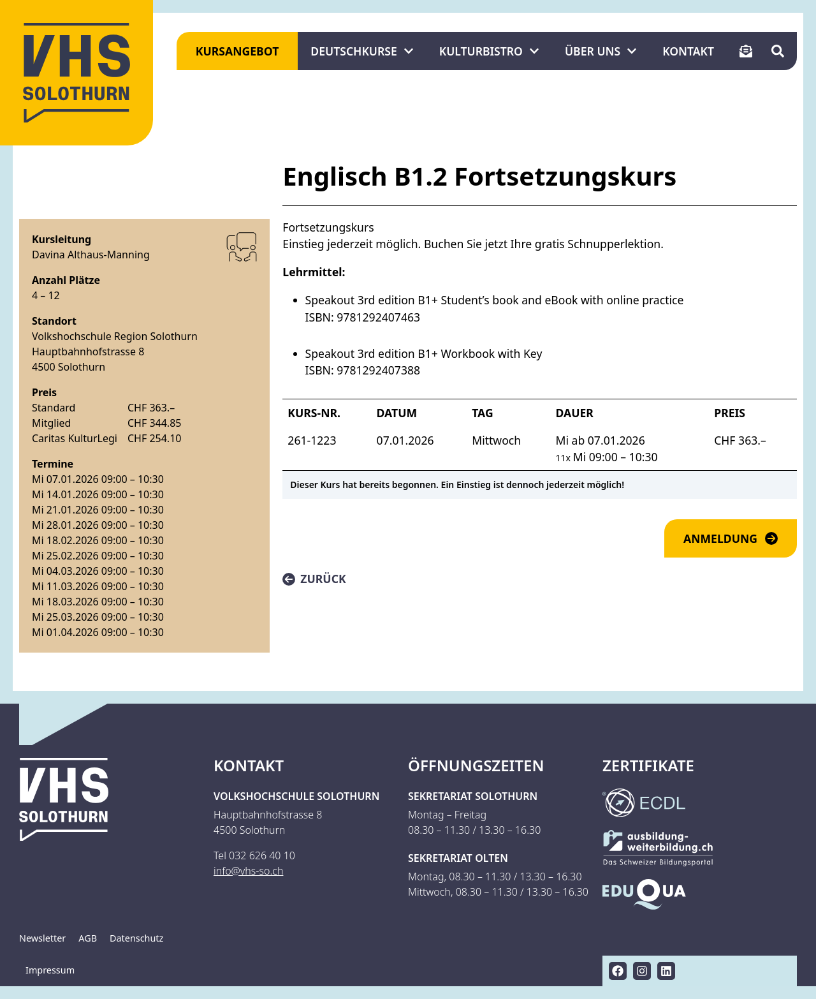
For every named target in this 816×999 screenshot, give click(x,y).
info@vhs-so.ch (248, 871)
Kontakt (688, 51)
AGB (87, 938)
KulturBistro (489, 51)
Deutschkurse (361, 51)
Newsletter (42, 938)
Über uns (601, 51)
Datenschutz (136, 938)
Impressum (50, 970)
